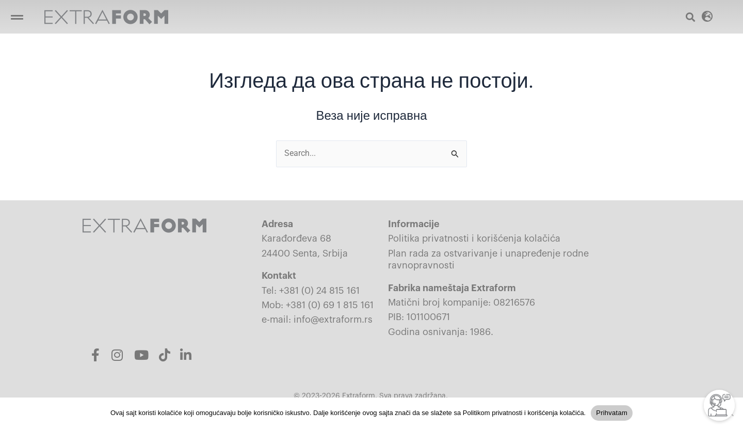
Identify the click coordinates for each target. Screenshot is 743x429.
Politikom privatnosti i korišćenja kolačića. (524, 413)
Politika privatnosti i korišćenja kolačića (474, 239)
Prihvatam (611, 413)
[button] (17, 17)
